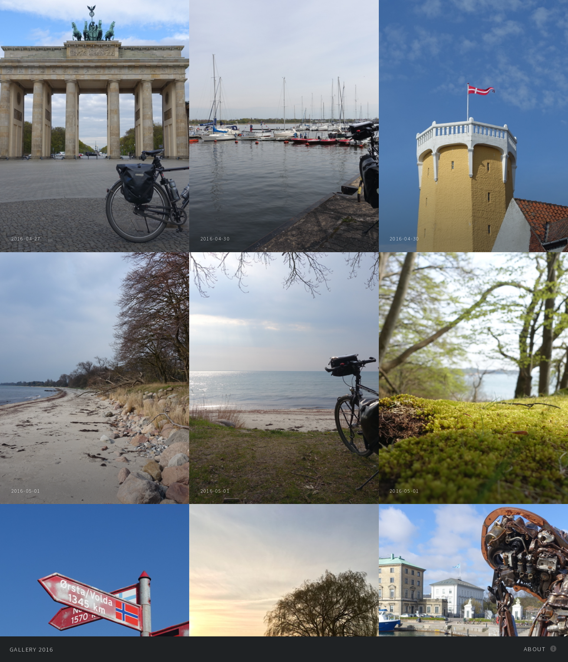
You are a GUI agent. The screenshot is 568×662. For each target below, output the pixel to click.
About (534, 649)
